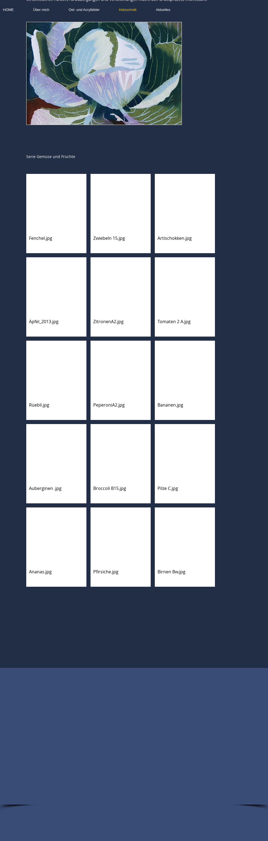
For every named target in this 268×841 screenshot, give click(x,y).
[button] (104, 73)
